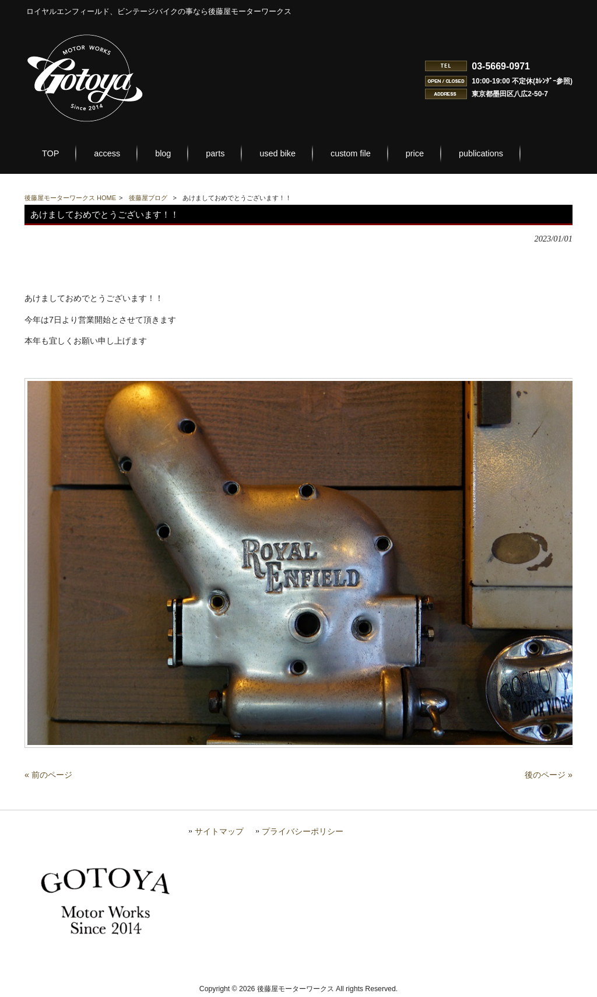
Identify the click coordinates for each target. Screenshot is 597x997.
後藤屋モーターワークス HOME (70, 197)
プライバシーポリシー (302, 831)
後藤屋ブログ (148, 197)
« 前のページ (48, 774)
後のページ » (549, 774)
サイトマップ (219, 831)
